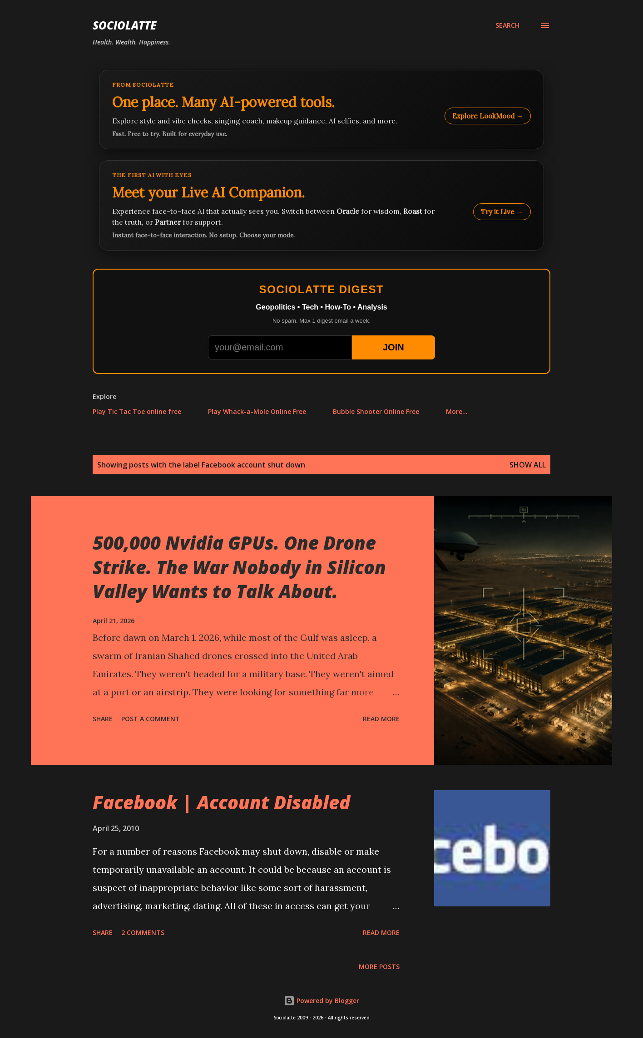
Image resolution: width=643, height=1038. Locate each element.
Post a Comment (150, 718)
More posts (379, 966)
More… (457, 411)
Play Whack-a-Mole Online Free (257, 411)
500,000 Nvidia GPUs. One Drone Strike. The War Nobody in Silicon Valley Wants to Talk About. (239, 567)
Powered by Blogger (321, 1000)
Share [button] (103, 718)
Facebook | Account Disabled (221, 802)
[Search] (507, 25)
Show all (527, 465)
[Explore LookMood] (321, 109)
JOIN (393, 347)
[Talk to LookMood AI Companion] (321, 205)
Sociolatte (124, 25)
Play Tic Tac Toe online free (137, 411)
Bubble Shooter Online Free (376, 411)
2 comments (142, 932)
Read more (381, 718)
